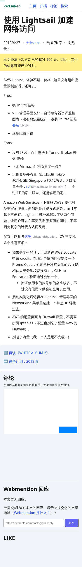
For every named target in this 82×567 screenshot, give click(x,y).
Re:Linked (12, 6)
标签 (53, 5)
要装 (15, 125)
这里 (27, 236)
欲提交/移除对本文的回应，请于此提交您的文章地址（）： (40, 510)
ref (28, 186)
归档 (43, 5)
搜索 (64, 5)
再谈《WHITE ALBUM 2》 (29, 352)
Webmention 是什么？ (32, 512)
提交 (72, 522)
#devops (33, 42)
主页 (32, 5)
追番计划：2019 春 (24, 361)
